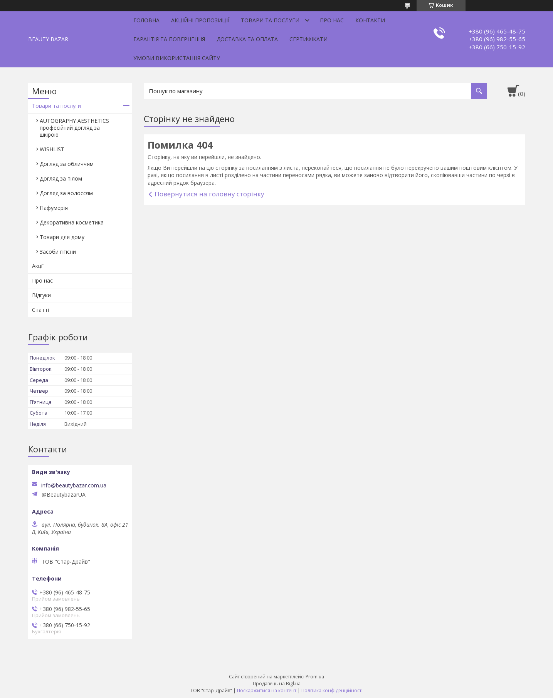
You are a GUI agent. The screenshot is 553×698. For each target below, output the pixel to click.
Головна (146, 20)
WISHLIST (52, 149)
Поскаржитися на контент (266, 690)
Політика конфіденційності (332, 690)
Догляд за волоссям (66, 193)
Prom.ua (315, 676)
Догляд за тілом (61, 178)
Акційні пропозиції (200, 20)
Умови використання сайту (176, 58)
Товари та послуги (270, 20)
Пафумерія (54, 207)
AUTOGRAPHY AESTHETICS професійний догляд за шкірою (74, 127)
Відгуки (41, 295)
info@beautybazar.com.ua (73, 485)
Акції (38, 265)
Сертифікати (308, 39)
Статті (40, 309)
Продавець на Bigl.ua (277, 683)
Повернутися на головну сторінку (209, 193)
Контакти (370, 20)
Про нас (332, 20)
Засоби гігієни (58, 251)
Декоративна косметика (72, 222)
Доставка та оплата (247, 39)
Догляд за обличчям (67, 163)
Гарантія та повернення (169, 39)
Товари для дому (62, 237)
